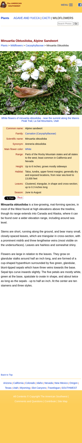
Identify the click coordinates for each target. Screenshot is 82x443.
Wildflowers (16, 45)
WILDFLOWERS (63, 18)
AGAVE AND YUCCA (27, 18)
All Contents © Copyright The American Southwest (40, 396)
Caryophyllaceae (34, 45)
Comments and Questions (29, 401)
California (18, 383)
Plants (5, 18)
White (28, 149)
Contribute (50, 401)
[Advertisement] (32, 324)
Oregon (74, 383)
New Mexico (61, 383)
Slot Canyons (39, 387)
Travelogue (54, 387)
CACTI (46, 18)
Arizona (7, 383)
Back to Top (7, 374)
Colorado (30, 383)
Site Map (62, 401)
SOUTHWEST (69, 387)
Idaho (40, 383)
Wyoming (25, 387)
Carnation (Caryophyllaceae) (40, 133)
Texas (8, 387)
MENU (64, 4)
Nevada (49, 383)
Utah (15, 387)
